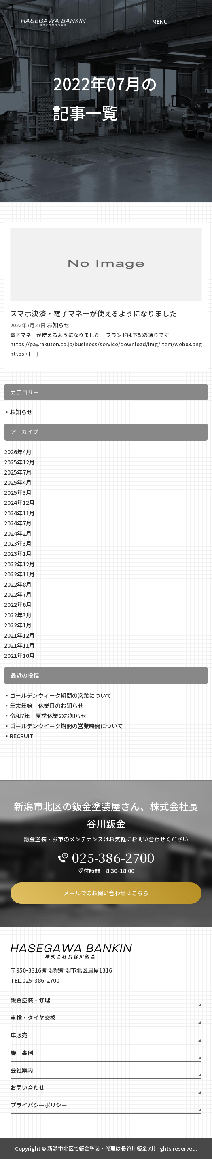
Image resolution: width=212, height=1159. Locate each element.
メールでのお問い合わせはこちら (106, 893)
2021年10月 (19, 655)
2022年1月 (18, 625)
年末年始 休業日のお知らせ (46, 705)
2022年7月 (18, 594)
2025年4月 (18, 482)
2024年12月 (19, 502)
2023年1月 (18, 553)
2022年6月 (18, 604)
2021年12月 (19, 635)
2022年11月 (19, 574)
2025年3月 (18, 492)
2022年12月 (19, 564)
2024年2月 (18, 533)
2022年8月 (18, 584)
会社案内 (22, 1070)
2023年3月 (18, 543)
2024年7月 (18, 523)
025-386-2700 (106, 857)
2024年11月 (19, 513)
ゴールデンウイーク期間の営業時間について (66, 726)
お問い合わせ (28, 1087)
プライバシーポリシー (39, 1105)
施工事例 (22, 1053)
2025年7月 (18, 472)
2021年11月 (19, 645)
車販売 (19, 1035)
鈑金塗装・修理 (30, 1000)
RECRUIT (22, 736)
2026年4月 (18, 452)
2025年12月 (19, 462)
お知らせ (21, 412)
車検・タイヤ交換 (33, 1017)
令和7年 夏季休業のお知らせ (48, 716)
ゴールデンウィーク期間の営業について (61, 695)
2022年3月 (18, 615)
